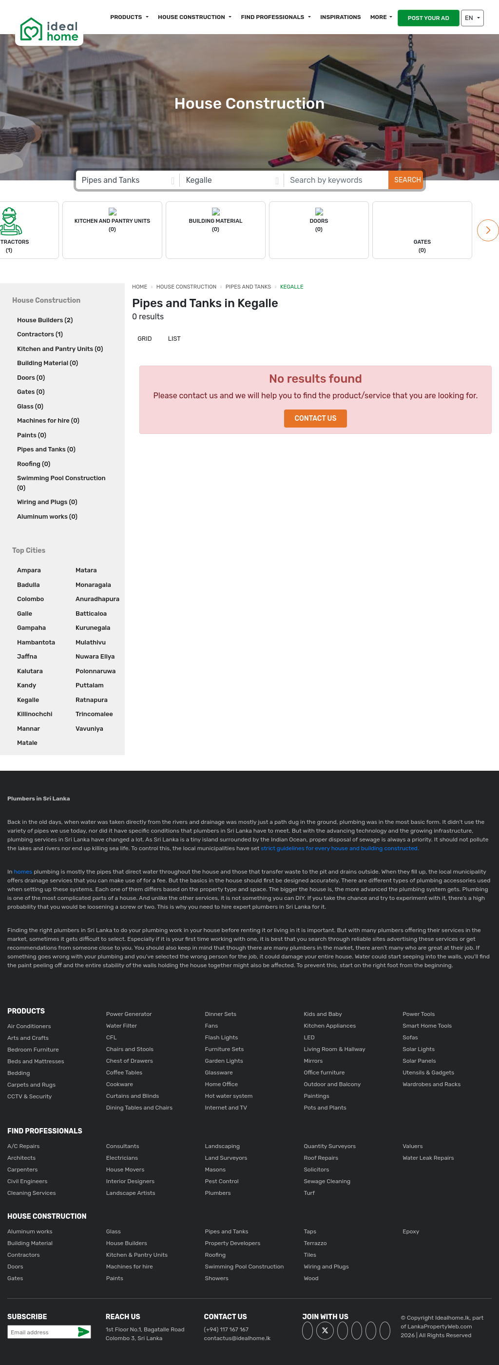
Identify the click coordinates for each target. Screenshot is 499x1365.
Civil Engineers (27, 1180)
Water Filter (121, 1024)
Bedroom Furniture (33, 1048)
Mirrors (313, 1059)
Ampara (29, 569)
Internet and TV (226, 1106)
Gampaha (31, 626)
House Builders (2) (45, 319)
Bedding (18, 1072)
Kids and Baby (323, 1013)
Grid (144, 337)
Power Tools (419, 1013)
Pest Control (222, 1180)
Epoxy (411, 1230)
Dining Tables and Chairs (139, 1106)
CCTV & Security (29, 1095)
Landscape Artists (130, 1192)
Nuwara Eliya (95, 655)
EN (470, 17)
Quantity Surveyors (330, 1145)
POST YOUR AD (428, 18)
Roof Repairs (321, 1156)
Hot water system (229, 1095)
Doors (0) (31, 376)
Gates (15, 1277)
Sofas (410, 1036)
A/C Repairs (23, 1145)
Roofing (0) (33, 463)
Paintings (316, 1095)
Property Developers (233, 1242)
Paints (114, 1277)
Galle (24, 612)
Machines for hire (129, 1265)
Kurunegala (93, 626)
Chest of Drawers (129, 1059)
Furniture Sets (224, 1048)
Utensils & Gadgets (428, 1071)
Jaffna (27, 655)
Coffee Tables (124, 1071)
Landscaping (222, 1145)
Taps (310, 1230)
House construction (192, 17)
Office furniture (324, 1071)
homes (23, 870)
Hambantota (36, 641)
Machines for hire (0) (48, 419)
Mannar (28, 727)
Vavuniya (89, 727)
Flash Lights (221, 1036)
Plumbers (218, 1192)
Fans (211, 1024)
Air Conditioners (29, 1025)
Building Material (30, 1242)
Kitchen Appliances (330, 1024)
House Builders (126, 1242)
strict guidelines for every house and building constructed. (339, 847)
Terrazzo (315, 1242)
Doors (15, 1265)
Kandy (26, 684)
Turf (309, 1192)
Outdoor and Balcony (332, 1083)
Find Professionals (273, 17)
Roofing (215, 1253)
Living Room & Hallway (334, 1048)
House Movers (125, 1168)
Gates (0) (31, 390)
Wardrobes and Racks (432, 1083)
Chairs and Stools (130, 1048)
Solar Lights (419, 1048)
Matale (27, 741)
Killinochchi (34, 713)
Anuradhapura (96, 598)
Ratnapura (92, 698)
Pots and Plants (325, 1106)
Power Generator (129, 1013)
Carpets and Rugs (31, 1083)
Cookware (119, 1083)
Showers (217, 1277)
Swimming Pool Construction (244, 1265)
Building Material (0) (47, 362)
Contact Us (315, 417)
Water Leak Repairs (428, 1156)
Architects (21, 1156)
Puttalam (90, 684)
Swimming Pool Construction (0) (61, 481)
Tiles (310, 1253)
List (174, 337)
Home (139, 286)
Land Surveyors (226, 1156)
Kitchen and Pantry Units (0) (60, 347)
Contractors (23, 1253)
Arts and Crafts (28, 1037)
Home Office (221, 1083)
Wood (311, 1277)
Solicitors (316, 1168)
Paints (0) (31, 434)
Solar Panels (419, 1059)
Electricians (122, 1156)
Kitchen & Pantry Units (137, 1253)
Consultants (122, 1145)
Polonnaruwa (95, 670)
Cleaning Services (31, 1192)
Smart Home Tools (427, 1024)
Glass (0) (30, 405)
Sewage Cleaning (327, 1180)
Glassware (219, 1071)
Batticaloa (91, 612)
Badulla (28, 583)
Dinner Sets (221, 1013)
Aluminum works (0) (47, 515)
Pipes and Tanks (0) (46, 448)
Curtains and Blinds (132, 1095)
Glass (113, 1230)
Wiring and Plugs (326, 1265)
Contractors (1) (40, 333)
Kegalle (28, 698)
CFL (111, 1036)
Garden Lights (224, 1059)
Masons (215, 1168)
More (378, 17)
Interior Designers (130, 1180)
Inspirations (340, 17)
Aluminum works (30, 1230)
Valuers (412, 1145)
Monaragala (93, 583)
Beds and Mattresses (35, 1060)
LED (309, 1036)
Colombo (30, 598)
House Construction (186, 286)
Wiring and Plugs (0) (47, 501)
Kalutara (30, 670)
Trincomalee (94, 713)
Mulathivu (91, 641)
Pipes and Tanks (248, 286)
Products (126, 17)
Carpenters (22, 1168)
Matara (86, 569)
